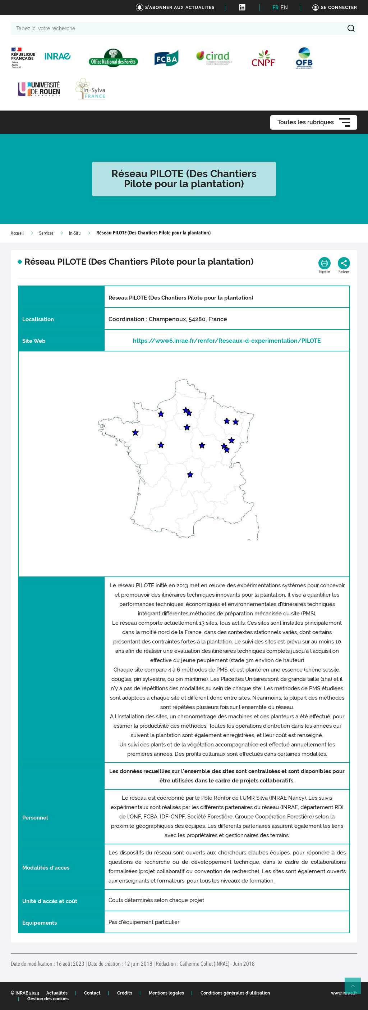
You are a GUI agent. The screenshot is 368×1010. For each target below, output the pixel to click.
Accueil (17, 233)
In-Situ (75, 233)
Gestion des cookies (48, 998)
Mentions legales (166, 993)
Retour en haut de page (356, 989)
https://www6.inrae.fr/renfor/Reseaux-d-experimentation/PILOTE (227, 340)
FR (275, 7)
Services (46, 233)
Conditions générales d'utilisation (235, 993)
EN (284, 7)
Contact (92, 993)
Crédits (124, 993)
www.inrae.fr (344, 993)
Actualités (57, 993)
